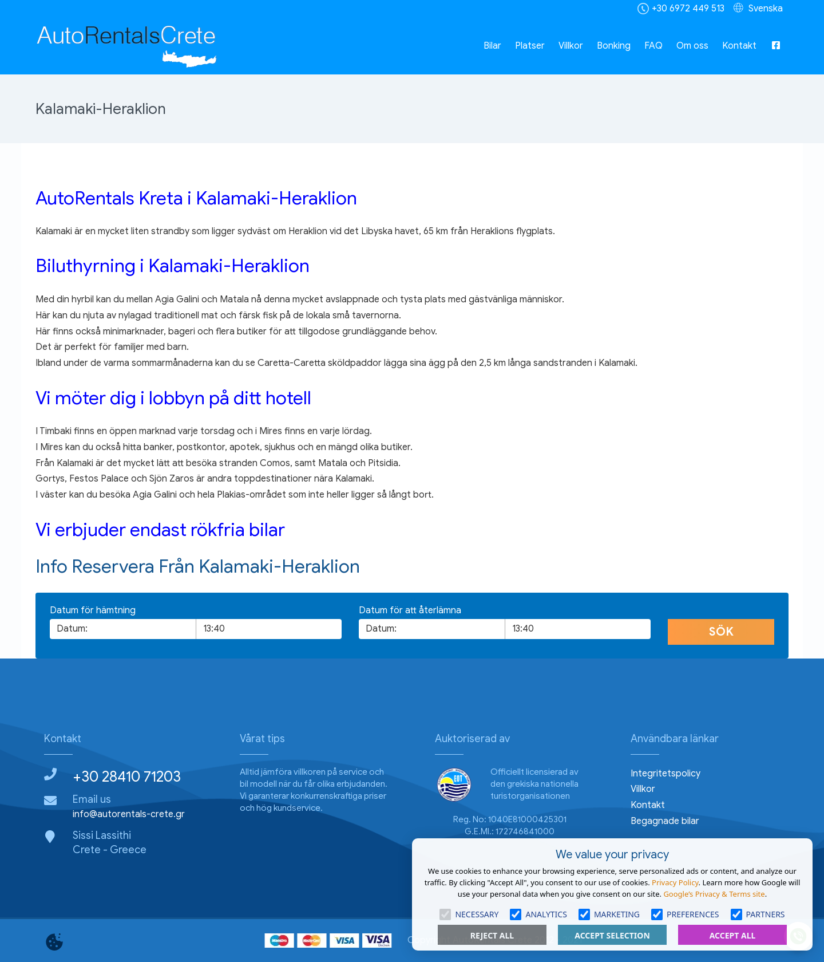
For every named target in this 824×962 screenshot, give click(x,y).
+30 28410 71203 (127, 776)
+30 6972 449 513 (688, 8)
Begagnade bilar (665, 821)
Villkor (570, 46)
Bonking (614, 46)
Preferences (685, 914)
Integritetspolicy (665, 773)
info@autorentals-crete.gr (129, 814)
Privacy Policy (675, 882)
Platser (530, 46)
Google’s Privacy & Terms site (713, 894)
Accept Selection (612, 935)
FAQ (653, 46)
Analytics (538, 914)
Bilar (492, 46)
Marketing (609, 914)
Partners (758, 914)
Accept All (733, 935)
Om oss (692, 46)
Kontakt (739, 46)
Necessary (468, 914)
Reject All (492, 935)
